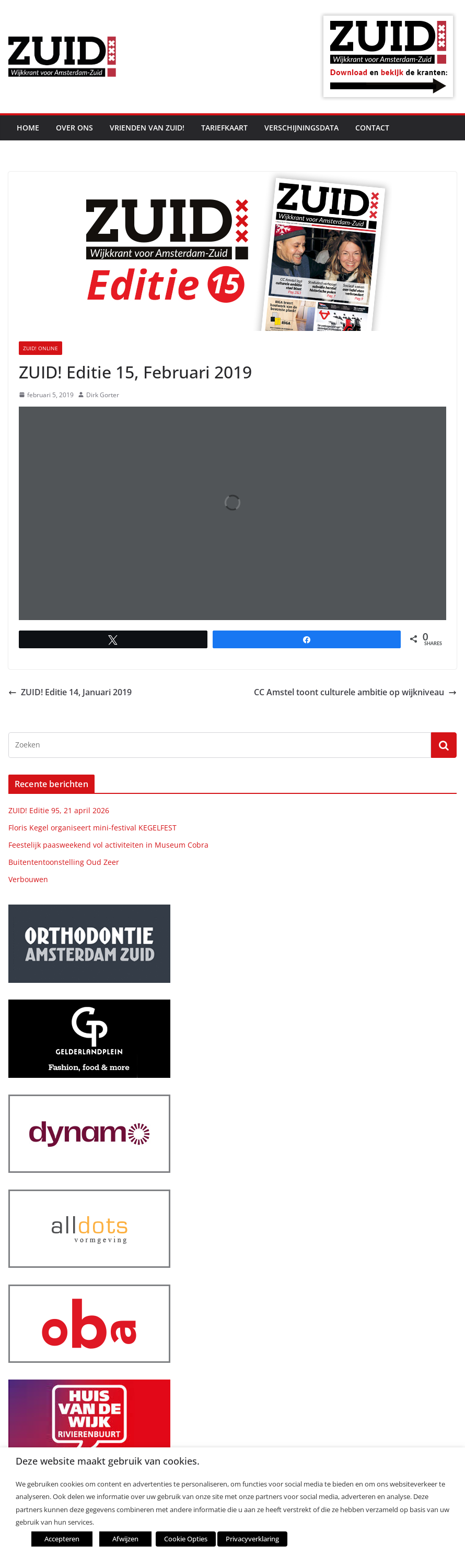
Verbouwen (28, 879)
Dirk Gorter (102, 394)
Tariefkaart (224, 128)
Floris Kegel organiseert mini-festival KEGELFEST (92, 828)
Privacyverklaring (252, 1538)
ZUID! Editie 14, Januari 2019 (70, 692)
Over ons (74, 128)
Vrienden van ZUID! (147, 128)
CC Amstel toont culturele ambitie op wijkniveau (355, 692)
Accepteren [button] (61, 1538)
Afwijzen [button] (125, 1538)
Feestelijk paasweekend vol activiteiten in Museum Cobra (108, 845)
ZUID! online (40, 348)
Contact (372, 128)
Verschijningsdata (301, 128)
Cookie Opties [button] (185, 1538)
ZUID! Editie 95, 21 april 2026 (58, 810)
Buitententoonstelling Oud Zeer (63, 862)
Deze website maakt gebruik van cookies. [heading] (108, 1461)
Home (28, 128)
